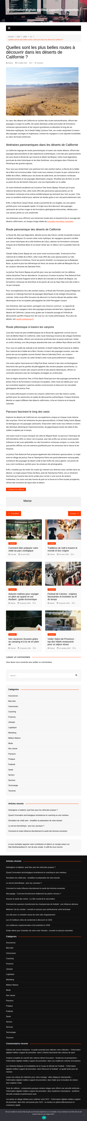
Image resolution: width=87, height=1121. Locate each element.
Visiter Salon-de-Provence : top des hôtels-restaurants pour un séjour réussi (61, 642)
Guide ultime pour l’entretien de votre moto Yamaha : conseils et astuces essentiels (39, 931)
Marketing (12, 733)
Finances (12, 717)
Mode (10, 743)
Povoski (12, 554)
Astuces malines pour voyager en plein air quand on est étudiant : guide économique (23, 597)
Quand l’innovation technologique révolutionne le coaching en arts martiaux (38, 815)
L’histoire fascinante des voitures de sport (58, 1053)
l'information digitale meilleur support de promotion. (43, 10)
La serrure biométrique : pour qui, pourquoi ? (26, 826)
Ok (44, 1118)
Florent (51, 554)
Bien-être (12, 701)
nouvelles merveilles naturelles (60, 221)
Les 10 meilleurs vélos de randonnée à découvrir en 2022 (29, 920)
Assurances (13, 696)
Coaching (12, 712)
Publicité (11, 764)
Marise (9, 63)
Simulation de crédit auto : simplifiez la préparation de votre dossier (35, 821)
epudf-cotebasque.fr (24, 319)
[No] (84, 1115)
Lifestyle (11, 722)
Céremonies (13, 706)
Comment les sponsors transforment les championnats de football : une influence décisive (42, 904)
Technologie (13, 785)
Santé (10, 770)
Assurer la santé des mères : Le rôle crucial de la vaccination (30, 899)
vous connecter (22, 662)
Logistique (12, 727)
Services (11, 780)
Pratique (11, 759)
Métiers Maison (14, 738)
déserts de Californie (16, 489)
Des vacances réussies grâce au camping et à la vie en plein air (23, 642)
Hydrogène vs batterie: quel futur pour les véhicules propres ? (33, 810)
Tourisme (40, 63)
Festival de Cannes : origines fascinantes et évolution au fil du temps (62, 597)
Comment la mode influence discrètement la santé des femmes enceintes (37, 831)
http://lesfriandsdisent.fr (17, 847)
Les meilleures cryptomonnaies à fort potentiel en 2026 (28, 925)
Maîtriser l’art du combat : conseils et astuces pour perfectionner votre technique (38, 909)
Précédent (13, 513)
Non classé (12, 749)
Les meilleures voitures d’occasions (66, 1061)
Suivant (74, 513)
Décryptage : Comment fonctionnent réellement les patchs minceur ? (33, 894)
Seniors (11, 775)
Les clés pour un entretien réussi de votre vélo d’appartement (30, 915)
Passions (12, 754)
